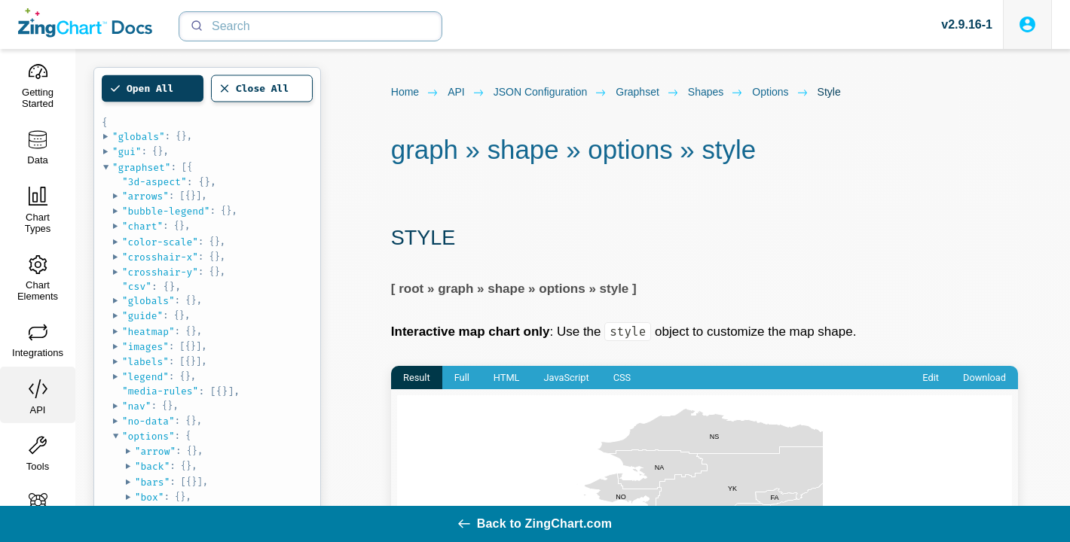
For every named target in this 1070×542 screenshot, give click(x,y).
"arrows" (145, 196)
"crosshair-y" (160, 272)
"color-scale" (160, 242)
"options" (148, 436)
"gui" (127, 151)
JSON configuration (550, 93)
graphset (647, 93)
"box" (149, 497)
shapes (715, 93)
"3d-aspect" (154, 181)
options (780, 93)
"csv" (136, 286)
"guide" (143, 315)
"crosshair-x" (160, 257)
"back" (152, 466)
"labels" (145, 361)
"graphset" (141, 167)
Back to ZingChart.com (535, 523)
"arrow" (155, 451)
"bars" (152, 482)
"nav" (136, 406)
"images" (145, 346)
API (466, 93)
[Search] (310, 26)
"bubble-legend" (166, 211)
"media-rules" (160, 391)
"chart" (143, 226)
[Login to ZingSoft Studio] (1027, 24)
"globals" (138, 136)
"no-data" (148, 421)
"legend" (145, 376)
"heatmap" (148, 331)
